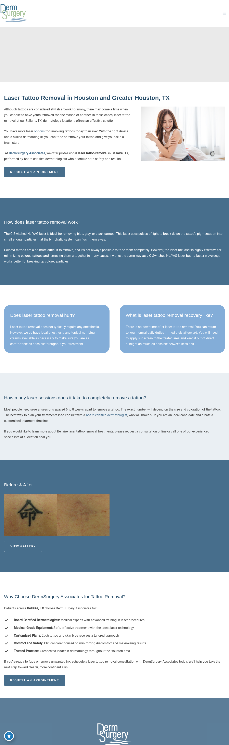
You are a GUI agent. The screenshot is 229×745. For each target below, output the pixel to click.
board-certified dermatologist (106, 415)
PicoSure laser (180, 250)
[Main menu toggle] (224, 13)
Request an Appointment (34, 172)
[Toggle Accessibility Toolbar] (9, 736)
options (40, 131)
